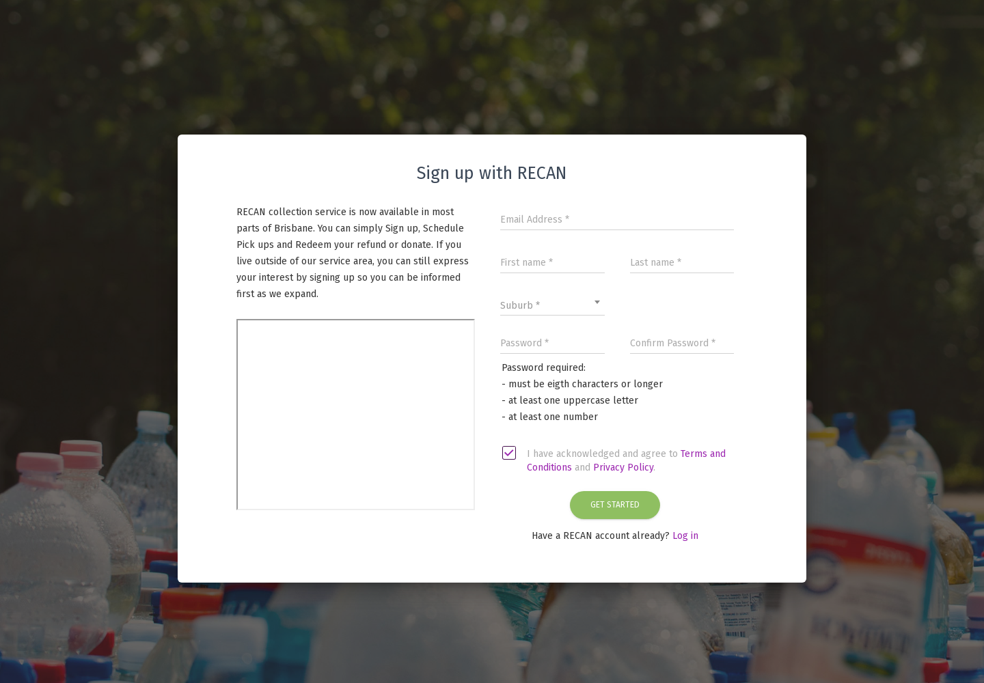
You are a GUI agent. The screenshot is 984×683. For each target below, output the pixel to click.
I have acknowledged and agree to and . (615, 460)
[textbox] (552, 306)
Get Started (615, 505)
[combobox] (552, 301)
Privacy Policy (623, 467)
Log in (685, 536)
